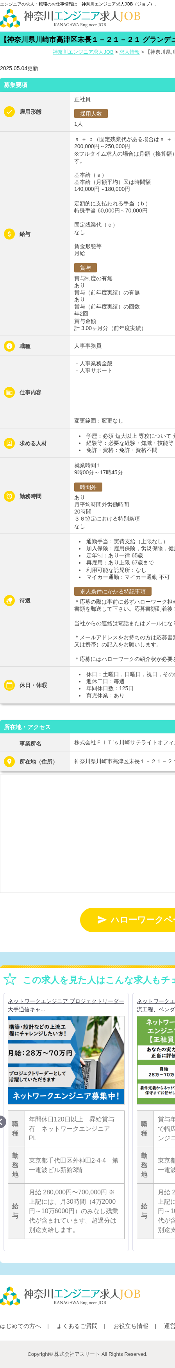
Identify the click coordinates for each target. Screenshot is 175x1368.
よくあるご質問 (77, 1326)
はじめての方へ (20, 1326)
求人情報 (130, 52)
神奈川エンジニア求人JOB (83, 52)
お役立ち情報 (130, 1326)
